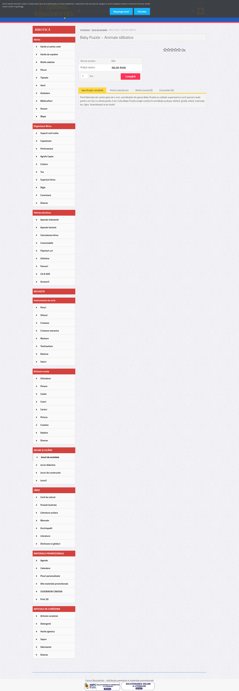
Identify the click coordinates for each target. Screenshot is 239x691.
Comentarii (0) (166, 90)
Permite (142, 11)
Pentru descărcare (119, 90)
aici (22, 6)
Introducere (85, 29)
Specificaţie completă (92, 90)
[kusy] (84, 76)
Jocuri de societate (99, 29)
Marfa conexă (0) (144, 90)
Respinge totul (121, 11)
